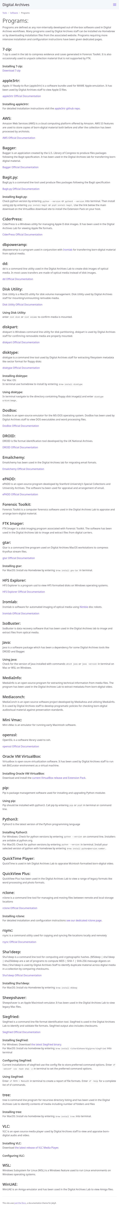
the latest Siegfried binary (46, 1044)
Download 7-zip (11, 70)
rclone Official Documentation (19, 908)
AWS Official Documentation (18, 138)
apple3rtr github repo (67, 108)
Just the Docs (20, 1203)
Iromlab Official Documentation (20, 613)
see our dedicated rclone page (83, 920)
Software (14, 13)
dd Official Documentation (17, 279)
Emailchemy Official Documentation (23, 469)
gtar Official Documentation (18, 558)
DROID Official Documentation (20, 447)
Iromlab (67, 249)
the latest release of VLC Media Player (36, 1147)
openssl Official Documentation (20, 746)
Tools (4, 13)
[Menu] (114, 4)
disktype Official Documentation (21, 367)
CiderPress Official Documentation (22, 234)
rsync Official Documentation (19, 942)
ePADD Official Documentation (20, 494)
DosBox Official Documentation (20, 425)
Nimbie (84, 607)
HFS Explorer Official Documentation (23, 591)
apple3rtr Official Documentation (21, 96)
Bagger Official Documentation (20, 167)
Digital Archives (15, 4)
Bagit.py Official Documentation (21, 189)
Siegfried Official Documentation (21, 1032)
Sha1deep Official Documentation (22, 975)
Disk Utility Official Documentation (22, 304)
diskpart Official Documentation (21, 342)
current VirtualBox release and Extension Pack (58, 778)
